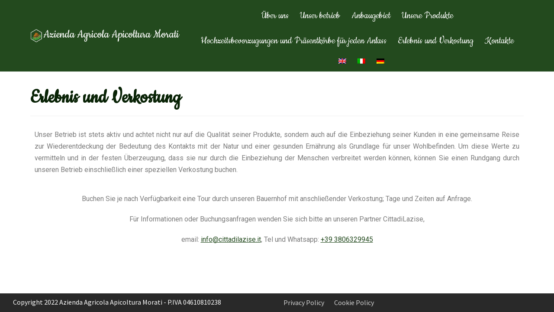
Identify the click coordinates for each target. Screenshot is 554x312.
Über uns (275, 16)
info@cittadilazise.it (231, 239)
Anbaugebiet (370, 16)
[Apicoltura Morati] (106, 35)
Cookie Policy (354, 302)
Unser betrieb (320, 16)
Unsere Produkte (427, 16)
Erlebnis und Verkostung (435, 41)
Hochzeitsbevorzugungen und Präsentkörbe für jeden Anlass (294, 41)
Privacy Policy (303, 302)
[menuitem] (342, 61)
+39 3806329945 (347, 239)
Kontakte (499, 41)
